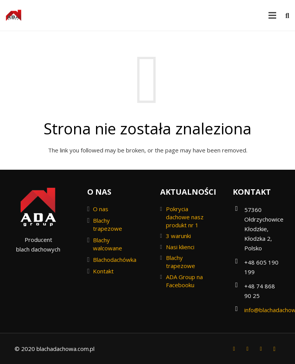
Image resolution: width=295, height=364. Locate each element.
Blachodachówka (114, 259)
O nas (100, 209)
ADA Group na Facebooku (184, 281)
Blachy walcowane (107, 244)
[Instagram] (274, 349)
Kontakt (103, 271)
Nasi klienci (180, 247)
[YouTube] (261, 349)
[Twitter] (247, 349)
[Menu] (272, 15)
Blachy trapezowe (107, 224)
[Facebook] (234, 349)
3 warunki (178, 236)
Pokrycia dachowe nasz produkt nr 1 (185, 217)
